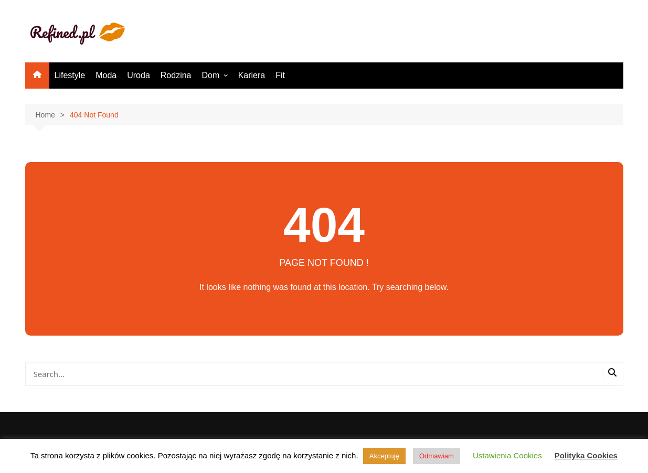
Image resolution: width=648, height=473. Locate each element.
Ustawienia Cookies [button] (507, 455)
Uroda (138, 75)
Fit (280, 75)
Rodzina (176, 75)
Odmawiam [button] (436, 456)
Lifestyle (70, 75)
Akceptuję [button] (384, 456)
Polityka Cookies (586, 455)
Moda (105, 75)
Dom (211, 75)
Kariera (251, 75)
